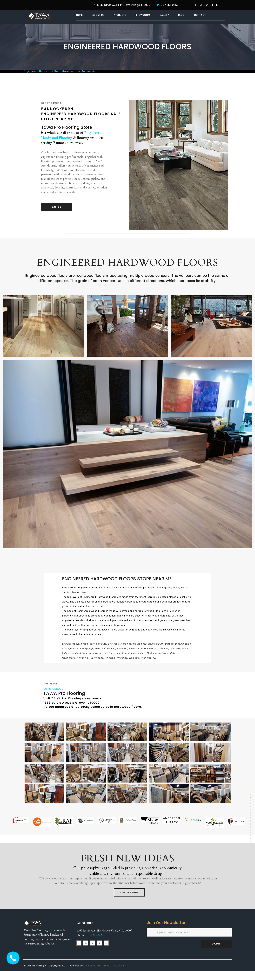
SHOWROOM (142, 15)
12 (250, 827)
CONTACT (200, 15)
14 (250, 832)
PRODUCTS (120, 15)
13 (250, 829)
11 (250, 824)
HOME (79, 15)
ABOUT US (98, 15)
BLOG (181, 15)
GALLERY (164, 15)
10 (250, 821)
